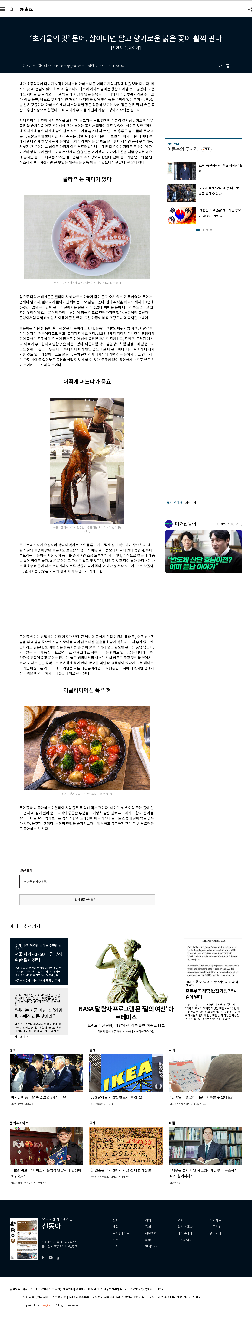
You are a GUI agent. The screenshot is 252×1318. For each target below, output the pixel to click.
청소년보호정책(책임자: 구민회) (143, 1289)
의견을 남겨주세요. (35, 881)
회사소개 (28, 1289)
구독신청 (216, 1227)
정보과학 (151, 1233)
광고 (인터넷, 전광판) (48, 1289)
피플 (148, 1240)
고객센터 (80, 1289)
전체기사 (151, 1247)
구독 (207, 149)
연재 (180, 1220)
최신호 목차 (185, 1227)
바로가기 (225, 524)
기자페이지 (185, 1240)
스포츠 (117, 1240)
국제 (148, 1227)
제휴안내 (68, 1289)
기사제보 (216, 1220)
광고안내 (216, 1233)
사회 (115, 1227)
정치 (115, 1220)
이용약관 (93, 1289)
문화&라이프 (121, 1233)
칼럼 (115, 1247)
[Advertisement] (77, 603)
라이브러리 (185, 1233)
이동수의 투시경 (182, 149)
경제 (148, 1220)
